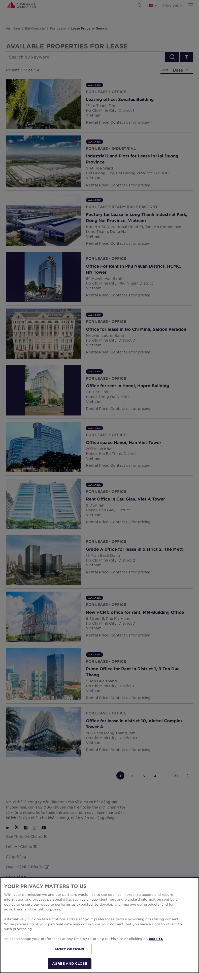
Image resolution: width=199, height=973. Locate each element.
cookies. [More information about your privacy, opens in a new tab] (156, 945)
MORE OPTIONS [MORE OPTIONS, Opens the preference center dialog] (69, 956)
